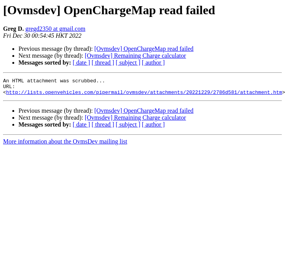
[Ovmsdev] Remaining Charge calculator (135, 55)
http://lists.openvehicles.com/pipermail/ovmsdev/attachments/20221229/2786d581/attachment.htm (144, 95)
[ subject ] (128, 62)
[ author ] (153, 62)
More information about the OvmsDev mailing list (65, 145)
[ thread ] (103, 62)
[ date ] (81, 62)
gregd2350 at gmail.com (55, 28)
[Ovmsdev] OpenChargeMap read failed (143, 48)
